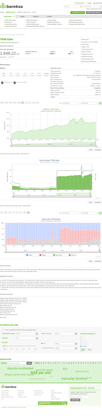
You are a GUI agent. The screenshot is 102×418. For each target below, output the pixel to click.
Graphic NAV (85, 44)
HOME (2, 12)
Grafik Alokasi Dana (87, 49)
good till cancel (44, 370)
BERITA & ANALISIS (23, 12)
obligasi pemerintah (37, 379)
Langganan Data (39, 393)
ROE (65, 369)
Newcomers (8, 22)
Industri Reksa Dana (11, 24)
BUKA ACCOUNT (80, 3)
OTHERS (49, 16)
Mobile (53, 391)
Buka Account (38, 395)
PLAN (34, 12)
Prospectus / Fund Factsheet (89, 42)
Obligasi (20, 395)
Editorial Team (5, 395)
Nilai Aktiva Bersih (32, 20)
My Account (98, 3)
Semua (85, 346)
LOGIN (89, 3)
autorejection (82, 371)
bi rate (89, 378)
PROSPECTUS (6, 82)
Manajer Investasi (46, 333)
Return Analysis (31, 22)
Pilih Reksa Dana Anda (76, 22)
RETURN (4, 343)
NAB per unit (41, 373)
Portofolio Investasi (87, 56)
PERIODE (5, 338)
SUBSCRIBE (75, 400)
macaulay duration (74, 378)
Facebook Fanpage (56, 393)
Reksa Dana (12, 35)
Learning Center (22, 397)
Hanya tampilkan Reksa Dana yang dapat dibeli (20, 330)
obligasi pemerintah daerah (19, 374)
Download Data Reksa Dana (35, 26)
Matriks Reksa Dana (54, 22)
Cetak (90, 150)
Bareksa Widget (55, 399)
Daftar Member (38, 391)
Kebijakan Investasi (87, 54)
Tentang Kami (5, 391)
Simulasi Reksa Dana (33, 24)
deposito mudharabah (20, 368)
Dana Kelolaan (52, 20)
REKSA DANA (8, 16)
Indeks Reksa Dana (10, 26)
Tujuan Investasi (86, 51)
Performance (85, 39)
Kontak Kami (4, 393)
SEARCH (3, 363)
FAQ (2, 399)
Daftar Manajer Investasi (55, 24)
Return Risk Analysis (75, 20)
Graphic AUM (85, 47)
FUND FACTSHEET (20, 82)
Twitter (53, 395)
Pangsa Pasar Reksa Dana (77, 24)
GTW (51, 377)
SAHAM (22, 16)
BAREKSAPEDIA (5, 359)
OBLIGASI (36, 16)
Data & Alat (3, 35)
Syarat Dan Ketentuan (7, 397)
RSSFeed (53, 397)
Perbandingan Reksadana (88, 61)
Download (98, 150)
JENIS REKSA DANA (8, 334)
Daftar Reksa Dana (10, 20)
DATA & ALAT (10, 12)
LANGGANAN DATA (78, 12)
